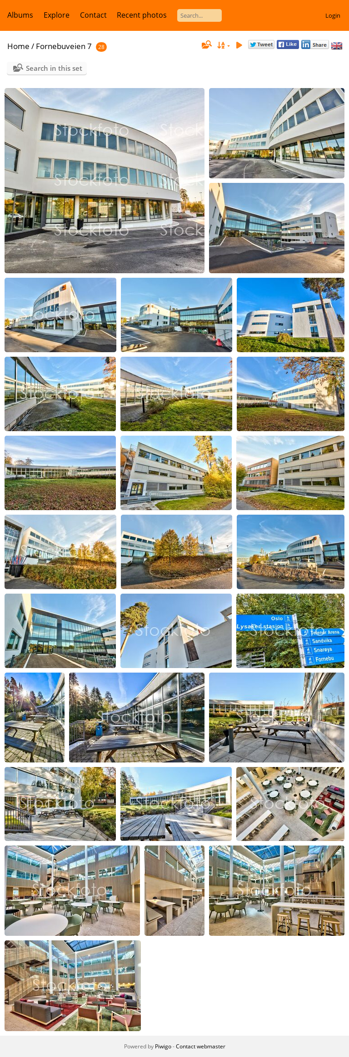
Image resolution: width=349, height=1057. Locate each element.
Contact (93, 15)
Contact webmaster (200, 1046)
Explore (57, 15)
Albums (20, 15)
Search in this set (54, 68)
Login (332, 15)
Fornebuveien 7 (64, 46)
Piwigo (163, 1046)
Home (18, 46)
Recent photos (142, 15)
